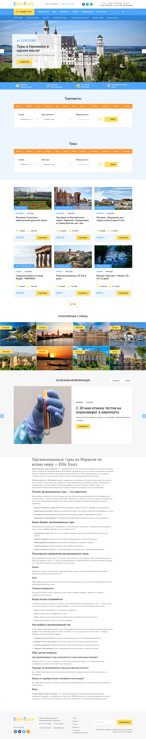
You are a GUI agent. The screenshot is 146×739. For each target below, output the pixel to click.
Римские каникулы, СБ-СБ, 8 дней (71, 277)
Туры (54, 12)
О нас (104, 3)
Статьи (127, 380)
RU (123, 12)
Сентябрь (94, 106)
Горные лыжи (112, 18)
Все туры (73, 304)
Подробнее (24, 62)
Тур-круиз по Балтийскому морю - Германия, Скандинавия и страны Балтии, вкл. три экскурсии (72, 220)
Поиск (111, 119)
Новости (116, 380)
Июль (74, 106)
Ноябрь (116, 106)
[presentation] (2, 51)
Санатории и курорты (80, 18)
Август (83, 106)
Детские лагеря (33, 18)
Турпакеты (64, 12)
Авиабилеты (43, 12)
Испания (100, 213)
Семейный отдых (60, 18)
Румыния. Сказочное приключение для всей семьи (31, 219)
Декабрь (126, 106)
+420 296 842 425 (67, 4)
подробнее (42, 238)
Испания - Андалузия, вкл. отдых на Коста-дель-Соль (110, 219)
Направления (87, 12)
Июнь (65, 106)
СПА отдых (18, 18)
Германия (60, 213)
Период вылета (82, 114)
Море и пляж (98, 18)
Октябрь (105, 106)
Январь (18, 106)
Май (57, 106)
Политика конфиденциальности (80, 731)
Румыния (20, 213)
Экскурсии (101, 12)
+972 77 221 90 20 (51, 4)
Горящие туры (24, 12)
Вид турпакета (48, 114)
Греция (19, 271)
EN (127, 12)
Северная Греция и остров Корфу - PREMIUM (29, 277)
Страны (75, 12)
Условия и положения (114, 3)
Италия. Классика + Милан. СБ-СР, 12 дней (113, 277)
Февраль (29, 106)
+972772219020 (44, 728)
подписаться (124, 722)
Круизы (46, 18)
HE (131, 12)
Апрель (48, 106)
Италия (59, 271)
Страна (21, 114)
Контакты (126, 3)
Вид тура (45, 160)
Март (39, 106)
